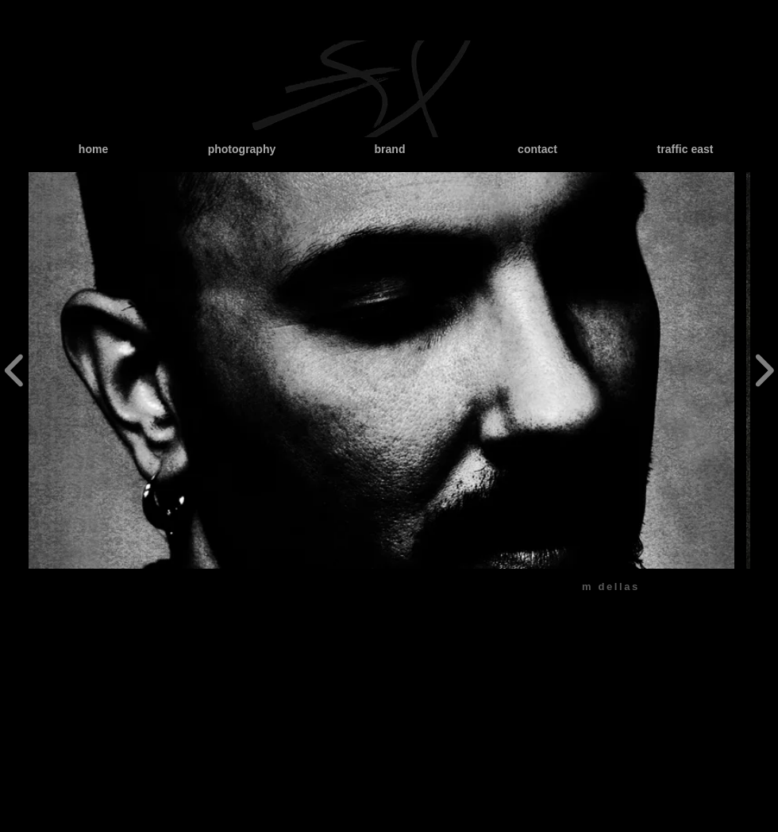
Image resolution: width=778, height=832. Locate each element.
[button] (381, 370)
